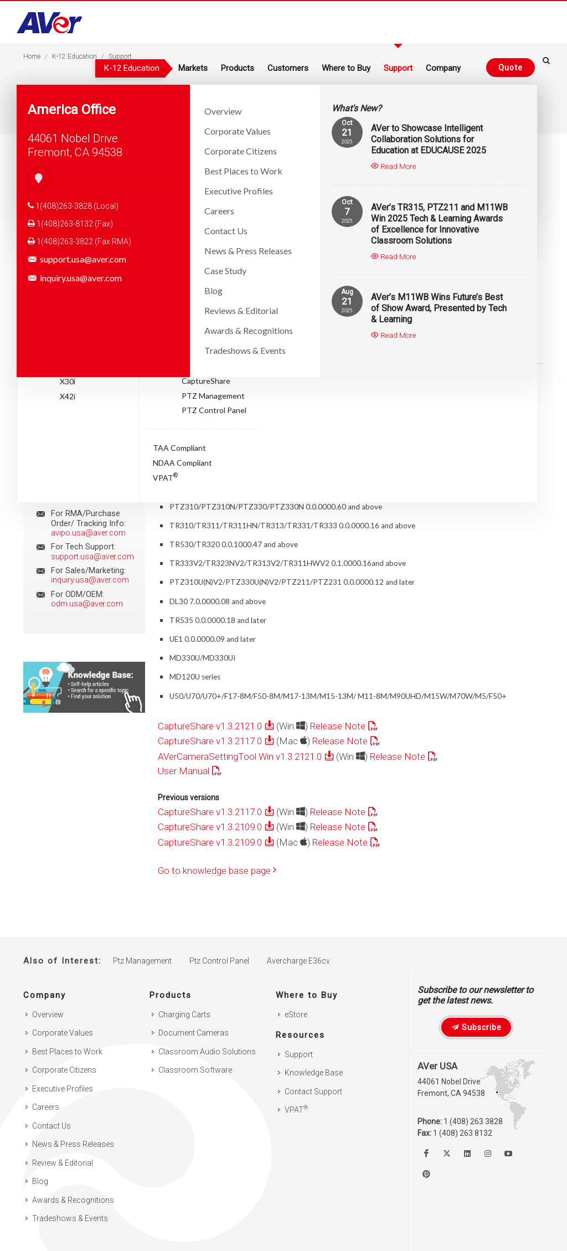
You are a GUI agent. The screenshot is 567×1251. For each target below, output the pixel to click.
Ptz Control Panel (219, 960)
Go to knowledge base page (217, 870)
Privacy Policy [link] (351, 1232)
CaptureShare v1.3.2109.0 (210, 826)
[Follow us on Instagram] (488, 1153)
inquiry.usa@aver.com (75, 278)
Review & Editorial (62, 1163)
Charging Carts (184, 1014)
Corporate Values (62, 1032)
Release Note (337, 726)
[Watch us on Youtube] (508, 1153)
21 (347, 132)
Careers (45, 1107)
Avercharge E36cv (298, 960)
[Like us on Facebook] (426, 1153)
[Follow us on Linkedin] (467, 1153)
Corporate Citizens (64, 1069)
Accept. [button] (417, 1232)
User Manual (183, 770)
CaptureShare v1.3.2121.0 (210, 726)
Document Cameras (193, 1032)
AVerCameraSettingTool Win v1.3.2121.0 (240, 756)
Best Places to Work (67, 1051)
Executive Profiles (62, 1088)
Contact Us (51, 1125)
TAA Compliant (179, 447)
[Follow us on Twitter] (447, 1153)
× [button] (451, 1231)
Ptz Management (142, 960)
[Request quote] (507, 67)
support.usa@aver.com (77, 260)
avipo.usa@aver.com (88, 533)
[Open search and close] (546, 66)
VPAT (165, 477)
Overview (48, 1014)
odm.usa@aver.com (87, 604)
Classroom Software (195, 1069)
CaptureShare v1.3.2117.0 (210, 741)
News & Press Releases (73, 1144)
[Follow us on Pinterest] (426, 1174)
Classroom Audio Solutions (207, 1051)
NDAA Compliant (182, 462)
